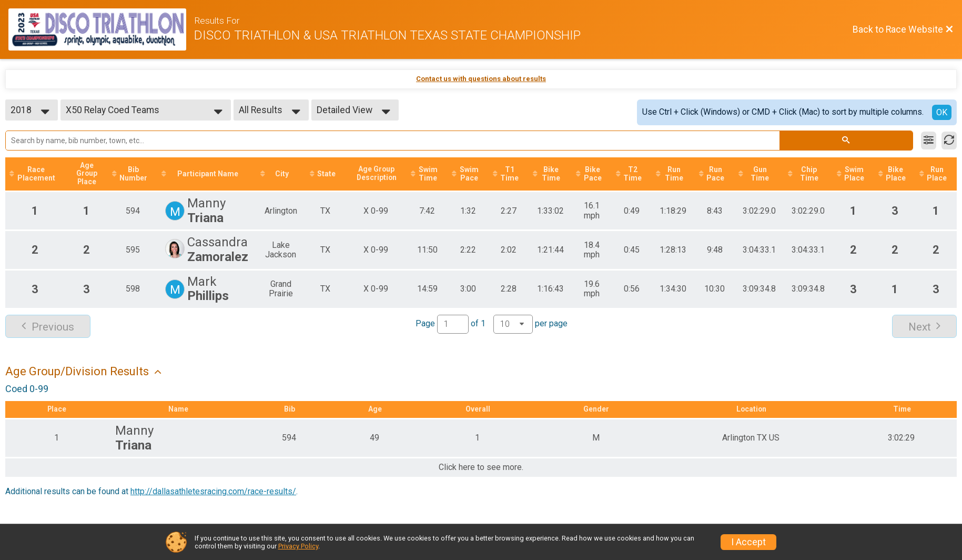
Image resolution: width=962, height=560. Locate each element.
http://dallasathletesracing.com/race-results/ (213, 491)
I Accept (748, 542)
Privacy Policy (298, 546)
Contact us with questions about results (481, 79)
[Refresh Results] (949, 140)
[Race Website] (101, 29)
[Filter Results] (928, 140)
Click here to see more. (481, 468)
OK (941, 112)
